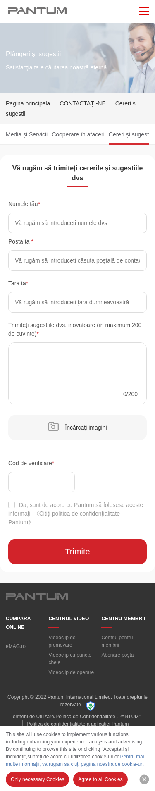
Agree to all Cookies (100, 779)
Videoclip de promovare (61, 641)
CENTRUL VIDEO (68, 618)
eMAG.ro (16, 646)
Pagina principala (28, 103)
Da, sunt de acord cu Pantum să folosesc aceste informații (75, 514)
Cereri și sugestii (130, 134)
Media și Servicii (27, 134)
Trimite (77, 551)
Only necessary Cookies (37, 779)
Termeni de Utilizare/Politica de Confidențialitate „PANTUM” (75, 716)
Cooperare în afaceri (78, 134)
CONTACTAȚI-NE (82, 103)
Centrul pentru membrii (117, 641)
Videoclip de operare (71, 672)
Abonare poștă (117, 655)
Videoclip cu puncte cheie (69, 658)
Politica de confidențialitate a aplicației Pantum (78, 724)
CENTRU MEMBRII (123, 618)
